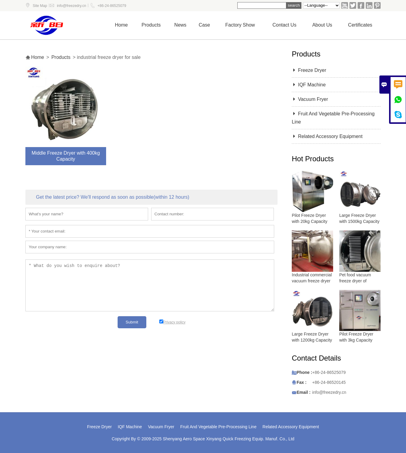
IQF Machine (309, 84)
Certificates (360, 24)
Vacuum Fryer (310, 99)
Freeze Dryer (309, 70)
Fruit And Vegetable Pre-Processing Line (218, 426)
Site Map (40, 6)
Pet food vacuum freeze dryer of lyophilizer (355, 280)
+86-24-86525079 (111, 6)
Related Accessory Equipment (327, 136)
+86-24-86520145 (329, 382)
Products (151, 24)
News (180, 24)
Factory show (240, 24)
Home (121, 24)
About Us (322, 24)
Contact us (284, 24)
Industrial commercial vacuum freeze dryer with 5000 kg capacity (312, 280)
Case (204, 24)
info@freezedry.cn (71, 6)
